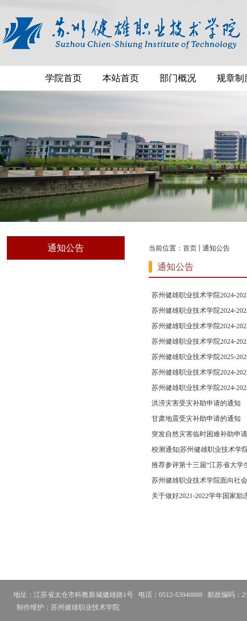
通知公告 (216, 248)
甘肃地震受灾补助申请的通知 (196, 419)
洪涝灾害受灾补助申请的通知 (196, 403)
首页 (190, 248)
